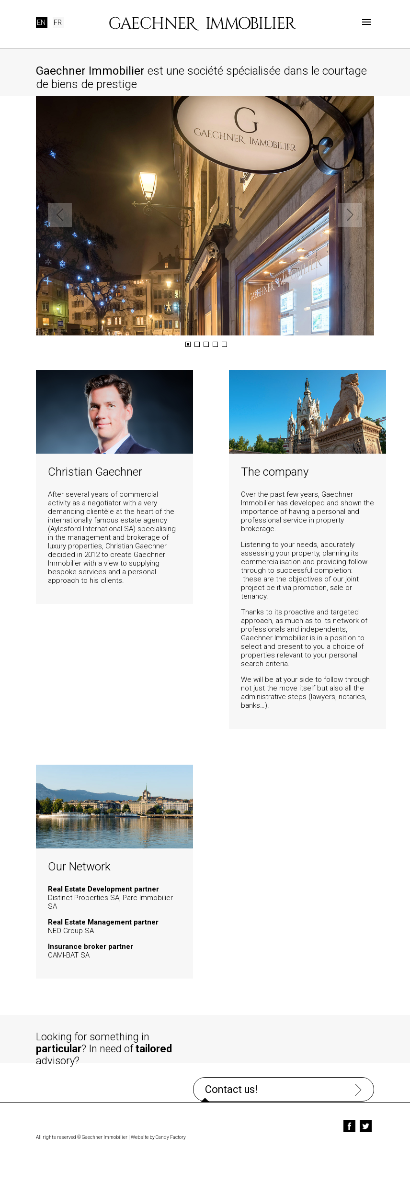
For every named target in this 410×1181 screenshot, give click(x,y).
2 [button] (197, 344)
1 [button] (188, 344)
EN (41, 22)
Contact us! (290, 1038)
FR (58, 22)
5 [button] (224, 344)
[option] (205, 215)
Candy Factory (171, 1133)
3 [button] (206, 344)
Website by (143, 1133)
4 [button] (215, 344)
